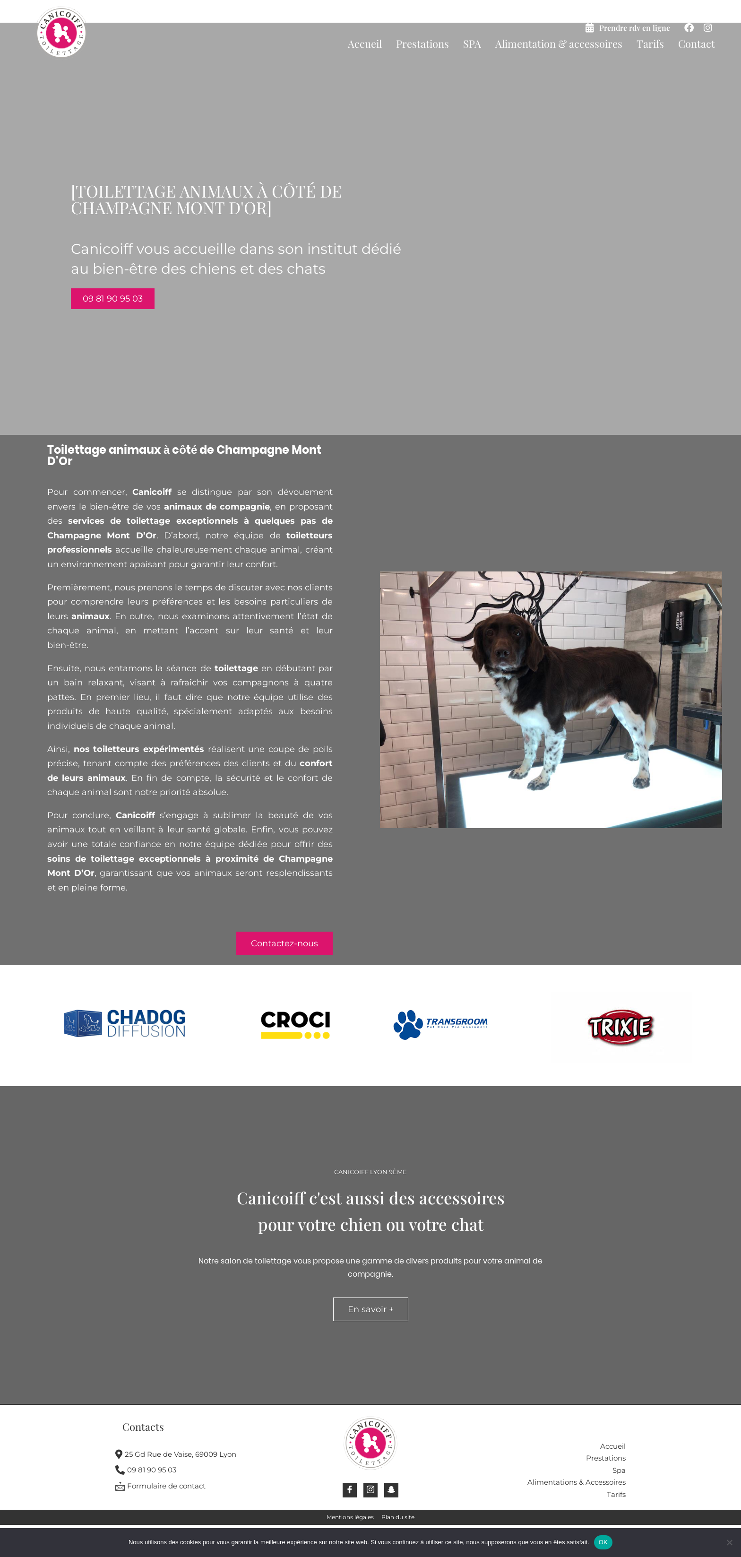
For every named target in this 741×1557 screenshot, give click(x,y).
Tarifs (650, 43)
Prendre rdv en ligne (634, 28)
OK (603, 1542)
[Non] (729, 1542)
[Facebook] (350, 1490)
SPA (472, 43)
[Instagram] (370, 1490)
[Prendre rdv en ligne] (590, 28)
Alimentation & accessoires (558, 43)
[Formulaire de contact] (197, 1488)
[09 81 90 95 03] (197, 1472)
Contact (696, 43)
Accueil (365, 43)
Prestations (422, 43)
